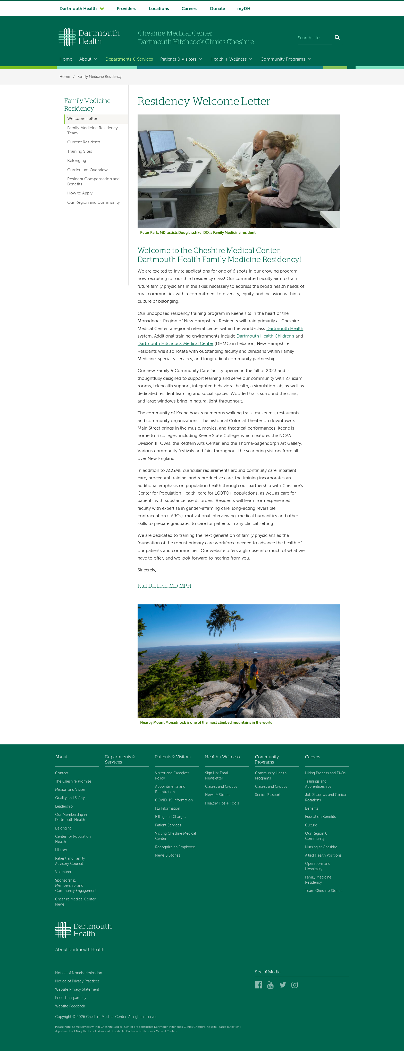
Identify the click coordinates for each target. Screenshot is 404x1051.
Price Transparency (70, 998)
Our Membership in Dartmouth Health (71, 817)
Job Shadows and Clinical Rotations (326, 797)
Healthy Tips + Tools (222, 803)
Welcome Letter (82, 119)
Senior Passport (268, 795)
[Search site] (315, 38)
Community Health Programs (271, 775)
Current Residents (83, 142)
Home (66, 59)
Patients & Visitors (178, 59)
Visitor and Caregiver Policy (172, 775)
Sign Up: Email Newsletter (217, 775)
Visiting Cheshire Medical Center (175, 836)
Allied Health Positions (323, 855)
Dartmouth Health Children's (265, 336)
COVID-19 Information (174, 800)
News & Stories (167, 855)
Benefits (311, 808)
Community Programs (282, 59)
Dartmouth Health (78, 9)
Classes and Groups (221, 787)
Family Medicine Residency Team (92, 130)
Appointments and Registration (170, 789)
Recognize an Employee (175, 847)
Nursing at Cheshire (321, 847)
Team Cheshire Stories (323, 891)
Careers (189, 9)
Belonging (76, 161)
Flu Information (167, 808)
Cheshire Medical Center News (75, 902)
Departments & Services (129, 59)
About (85, 59)
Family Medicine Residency (100, 77)
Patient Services (168, 825)
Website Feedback (70, 1006)
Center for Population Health (73, 839)
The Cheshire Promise (73, 781)
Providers (126, 9)
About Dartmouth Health (79, 949)
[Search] (337, 38)
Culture (311, 825)
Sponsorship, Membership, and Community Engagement (76, 886)
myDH (243, 9)
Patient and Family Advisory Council (70, 861)
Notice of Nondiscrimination (78, 973)
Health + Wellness (229, 59)
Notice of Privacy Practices (77, 981)
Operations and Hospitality (317, 866)
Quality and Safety (70, 798)
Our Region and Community (93, 203)
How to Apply (79, 193)
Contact (62, 773)
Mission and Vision (70, 790)
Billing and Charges (170, 817)
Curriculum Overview (87, 170)
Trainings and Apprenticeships (318, 784)
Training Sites (79, 152)
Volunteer (63, 872)
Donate (217, 9)
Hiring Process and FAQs (325, 773)
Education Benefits (320, 817)
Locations (159, 9)
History (61, 850)
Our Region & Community (316, 836)
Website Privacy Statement (77, 989)
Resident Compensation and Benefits (93, 181)
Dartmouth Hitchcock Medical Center (175, 344)
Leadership (64, 806)
